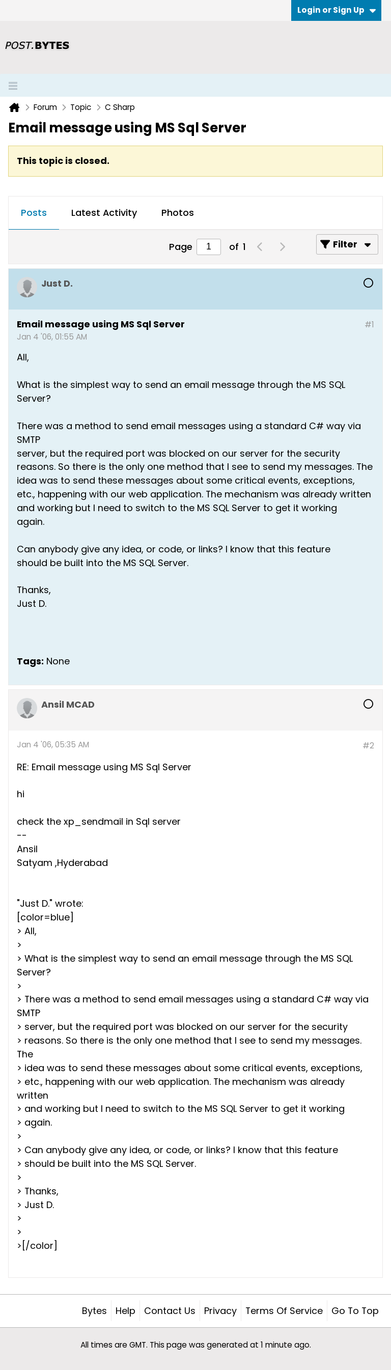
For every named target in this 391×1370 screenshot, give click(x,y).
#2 (368, 745)
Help (125, 1310)
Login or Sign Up (336, 10)
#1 (369, 324)
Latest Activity (104, 212)
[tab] (34, 213)
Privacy (220, 1310)
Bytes (94, 1310)
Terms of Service (284, 1310)
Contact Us (170, 1310)
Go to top (355, 1310)
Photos (177, 212)
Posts (34, 212)
